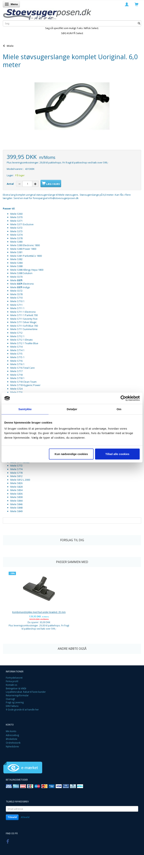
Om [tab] (119, 409)
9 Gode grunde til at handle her (22, 709)
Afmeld (25, 817)
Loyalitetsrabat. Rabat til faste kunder (26, 691)
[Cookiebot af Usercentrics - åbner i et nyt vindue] (123, 398)
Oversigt (10, 698)
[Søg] (139, 23)
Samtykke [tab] (25, 409)
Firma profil (12, 681)
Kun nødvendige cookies (71, 453)
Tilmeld (12, 817)
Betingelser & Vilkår (16, 688)
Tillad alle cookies (117, 453)
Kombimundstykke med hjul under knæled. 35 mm (39, 612)
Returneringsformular (17, 695)
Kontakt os (11, 684)
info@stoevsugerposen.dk (63, 198)
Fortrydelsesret (14, 677)
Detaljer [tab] (72, 409)
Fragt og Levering (15, 702)
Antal (10, 183)
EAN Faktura (12, 705)
